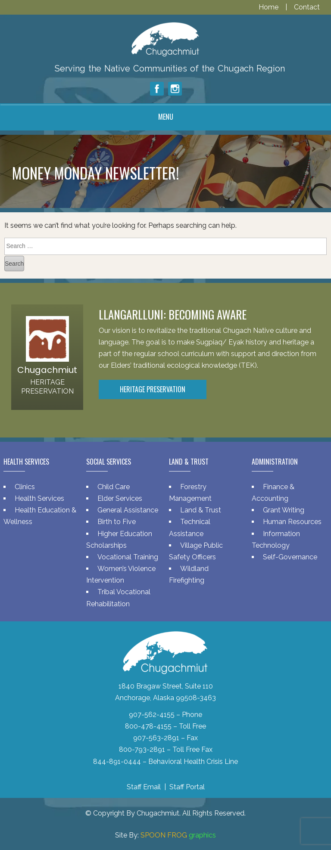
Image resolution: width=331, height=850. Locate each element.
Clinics (25, 487)
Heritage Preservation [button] (152, 389)
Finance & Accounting (273, 493)
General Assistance (127, 510)
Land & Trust (200, 510)
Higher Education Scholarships (119, 539)
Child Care (113, 487)
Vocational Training (127, 557)
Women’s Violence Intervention (121, 574)
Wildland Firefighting (189, 574)
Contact (307, 7)
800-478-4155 (148, 726)
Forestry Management (190, 493)
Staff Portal (187, 787)
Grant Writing (283, 510)
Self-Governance (290, 557)
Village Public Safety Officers (196, 551)
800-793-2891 (142, 749)
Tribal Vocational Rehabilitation (118, 598)
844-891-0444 (117, 761)
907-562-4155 (152, 714)
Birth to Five (116, 522)
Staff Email (144, 787)
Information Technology (276, 539)
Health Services (39, 498)
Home (269, 7)
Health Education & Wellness (39, 516)
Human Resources (292, 522)
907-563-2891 (156, 738)
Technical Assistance (189, 527)
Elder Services (119, 498)
